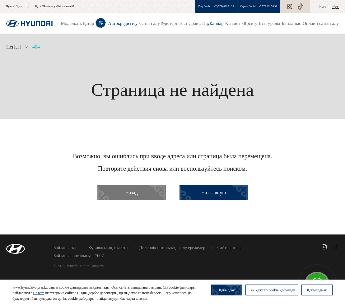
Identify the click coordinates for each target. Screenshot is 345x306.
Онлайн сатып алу (321, 23)
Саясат (38, 293)
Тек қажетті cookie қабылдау (272, 290)
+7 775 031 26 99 (268, 6)
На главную (213, 192)
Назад (131, 192)
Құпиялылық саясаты (108, 248)
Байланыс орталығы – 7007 (79, 256)
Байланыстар (66, 248)
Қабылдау (227, 290)
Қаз (322, 6)
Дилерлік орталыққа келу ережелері (173, 248)
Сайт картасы (229, 248)
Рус (335, 6)
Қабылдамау (317, 290)
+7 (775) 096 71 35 (224, 6)
